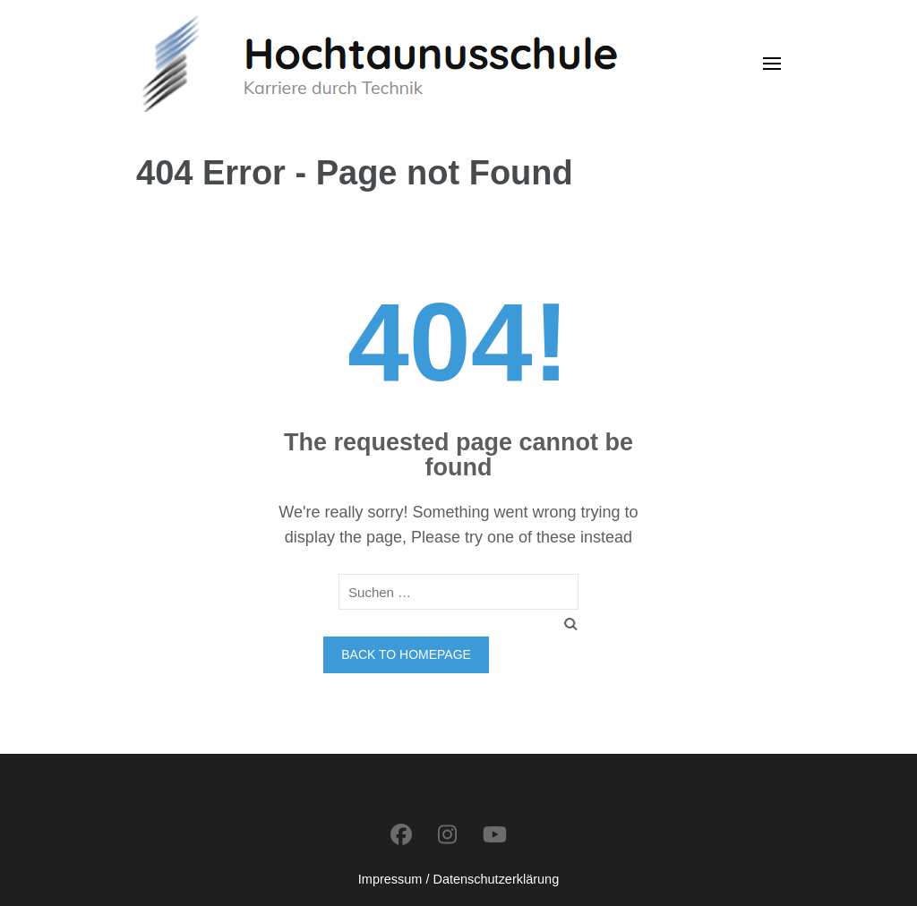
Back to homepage (406, 654)
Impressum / (394, 879)
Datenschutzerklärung (496, 879)
